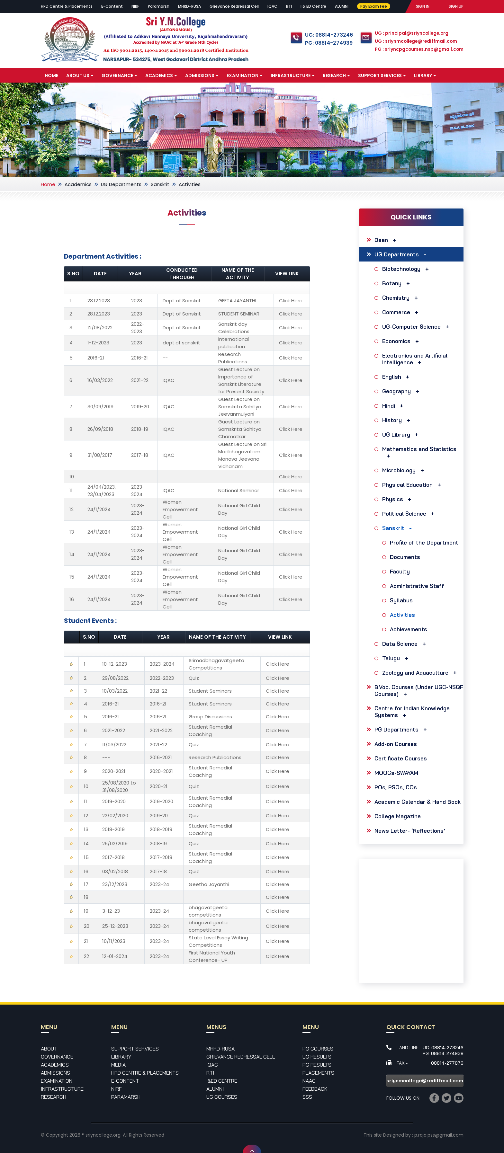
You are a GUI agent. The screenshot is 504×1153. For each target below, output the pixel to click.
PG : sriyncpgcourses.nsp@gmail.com (419, 49)
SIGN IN (422, 6)
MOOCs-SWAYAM (396, 772)
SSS (307, 1097)
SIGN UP (456, 6)
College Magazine (397, 816)
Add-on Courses (395, 744)
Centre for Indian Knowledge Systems (412, 711)
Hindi (394, 405)
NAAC (309, 1081)
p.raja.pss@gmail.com (439, 1135)
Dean (387, 239)
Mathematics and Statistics (419, 452)
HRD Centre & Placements (67, 6)
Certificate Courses (400, 758)
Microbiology (404, 470)
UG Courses (221, 1097)
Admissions (202, 75)
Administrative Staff (418, 585)
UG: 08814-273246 (328, 35)
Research (336, 75)
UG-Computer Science (417, 326)
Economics (402, 341)
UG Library (402, 434)
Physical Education (413, 484)
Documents (406, 557)
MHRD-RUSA (189, 6)
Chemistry (401, 297)
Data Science (405, 643)
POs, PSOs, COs (395, 787)
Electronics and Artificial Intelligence (414, 359)
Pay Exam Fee (373, 6)
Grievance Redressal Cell (234, 6)
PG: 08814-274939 (328, 43)
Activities (403, 614)
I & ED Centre (313, 6)
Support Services (382, 75)
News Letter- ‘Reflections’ (409, 830)
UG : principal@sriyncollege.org (411, 33)
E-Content (112, 6)
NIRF (135, 6)
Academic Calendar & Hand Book (417, 801)
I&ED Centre (221, 1081)
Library (425, 75)
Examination (245, 75)
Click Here (290, 300)
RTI (289, 6)
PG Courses (317, 1048)
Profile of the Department (425, 542)
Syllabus (402, 600)
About (49, 1048)
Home (51, 75)
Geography (402, 391)
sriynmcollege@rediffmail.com (424, 1081)
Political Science (410, 513)
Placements (318, 1072)
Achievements (409, 629)
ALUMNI (341, 6)
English (397, 376)
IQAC (272, 6)
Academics (161, 75)
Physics (398, 499)
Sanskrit (160, 184)
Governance (119, 75)
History (397, 420)
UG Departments (121, 184)
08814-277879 (447, 1063)
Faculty (400, 571)
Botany (397, 283)
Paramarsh (158, 6)
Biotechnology (407, 268)
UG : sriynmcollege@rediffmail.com (416, 41)
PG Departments (402, 729)
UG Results (316, 1056)
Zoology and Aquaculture (421, 672)
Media (54, 90)
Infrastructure (293, 75)
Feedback (315, 1089)
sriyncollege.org (103, 1135)
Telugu (396, 658)
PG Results (316, 1064)
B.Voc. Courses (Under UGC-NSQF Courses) (418, 690)
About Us (80, 75)
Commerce (402, 312)
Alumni (215, 1089)
